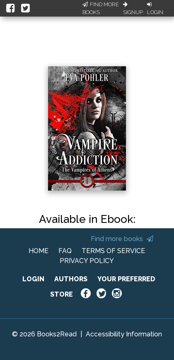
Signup (133, 9)
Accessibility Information (124, 334)
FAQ (65, 251)
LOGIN (33, 279)
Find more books (122, 239)
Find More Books (100, 8)
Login (155, 9)
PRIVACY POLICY (87, 261)
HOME (38, 251)
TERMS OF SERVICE (113, 251)
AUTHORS (70, 279)
